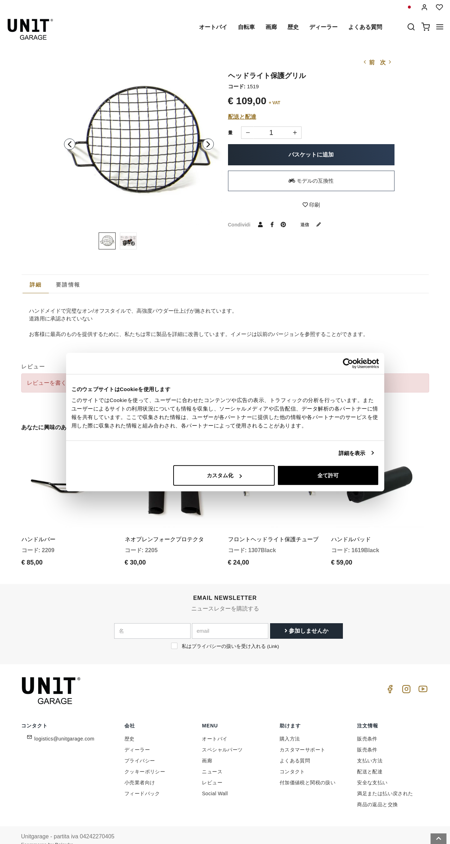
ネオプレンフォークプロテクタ (164, 528)
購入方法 (290, 728)
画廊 (271, 27)
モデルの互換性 (311, 181)
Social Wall (215, 782)
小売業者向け (139, 771)
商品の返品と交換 (377, 793)
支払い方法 (369, 749)
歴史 (293, 27)
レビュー (212, 771)
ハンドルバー (38, 528)
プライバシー (139, 749)
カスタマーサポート (303, 739)
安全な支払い (372, 771)
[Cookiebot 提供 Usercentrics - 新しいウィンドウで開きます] (348, 363)
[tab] (36, 284)
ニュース (212, 760)
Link (273, 635)
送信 (313, 224)
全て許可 (328, 475)
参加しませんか (306, 619)
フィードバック (142, 782)
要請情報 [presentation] (68, 285)
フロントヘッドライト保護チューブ (273, 528)
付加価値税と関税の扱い (307, 771)
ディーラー (323, 27)
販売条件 (367, 728)
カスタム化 (224, 475)
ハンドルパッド (351, 528)
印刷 (311, 205)
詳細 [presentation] (36, 285)
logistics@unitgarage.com (64, 728)
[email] (230, 619)
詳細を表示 (352, 453)
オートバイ (213, 27)
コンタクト (292, 760)
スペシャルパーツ (222, 739)
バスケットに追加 (311, 155)
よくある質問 (365, 27)
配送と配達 (242, 117)
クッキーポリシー (144, 760)
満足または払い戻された (385, 782)
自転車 (246, 27)
